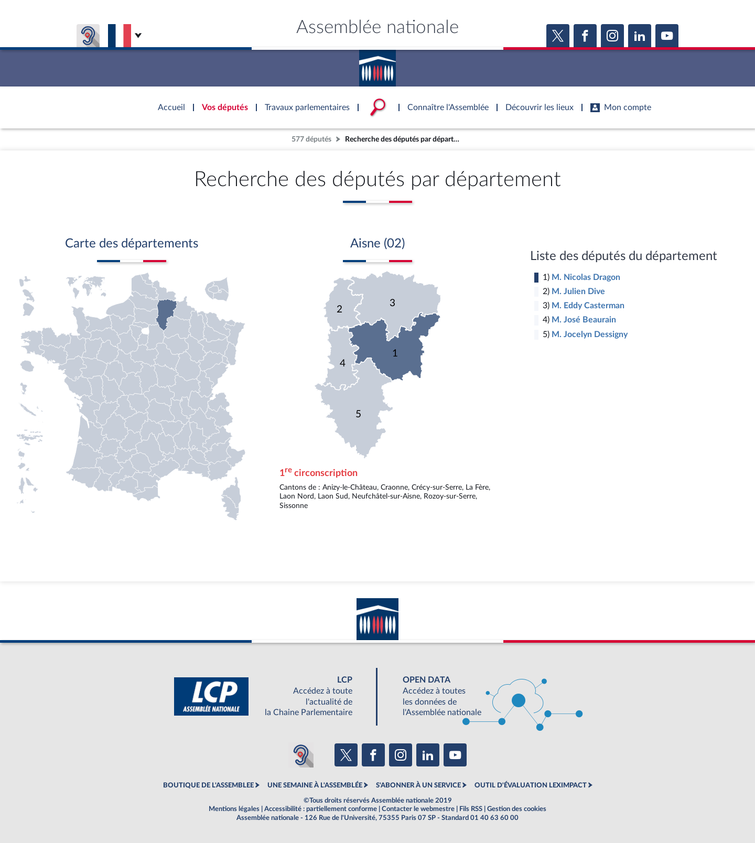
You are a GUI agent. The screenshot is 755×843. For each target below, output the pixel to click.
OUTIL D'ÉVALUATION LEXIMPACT (530, 785)
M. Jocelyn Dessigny (590, 334)
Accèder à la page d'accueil (377, 64)
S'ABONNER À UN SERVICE (418, 785)
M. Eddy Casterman (588, 305)
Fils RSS (470, 809)
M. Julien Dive (578, 291)
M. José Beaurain (584, 320)
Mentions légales (234, 809)
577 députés (311, 139)
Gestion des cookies (516, 809)
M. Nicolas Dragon (586, 277)
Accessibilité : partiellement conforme (320, 809)
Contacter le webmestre (418, 809)
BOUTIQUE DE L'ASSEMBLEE (208, 785)
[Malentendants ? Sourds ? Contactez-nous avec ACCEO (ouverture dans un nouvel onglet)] (301, 755)
